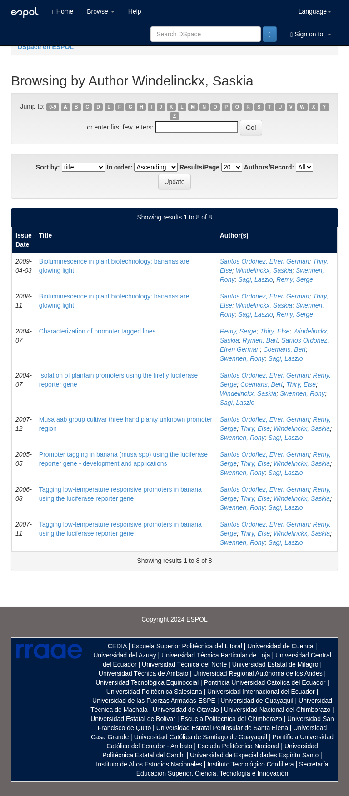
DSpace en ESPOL (46, 46)
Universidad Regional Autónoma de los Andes (258, 673)
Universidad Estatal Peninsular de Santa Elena (222, 727)
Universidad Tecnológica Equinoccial (147, 682)
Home (62, 11)
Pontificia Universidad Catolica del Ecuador (265, 682)
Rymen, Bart (260, 340)
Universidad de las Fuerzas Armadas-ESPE (153, 700)
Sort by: (48, 167)
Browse (101, 11)
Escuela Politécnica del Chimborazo (231, 718)
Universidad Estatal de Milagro (275, 664)
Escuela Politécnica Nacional (238, 746)
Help (134, 11)
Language (315, 11)
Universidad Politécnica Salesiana (154, 691)
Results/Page (199, 167)
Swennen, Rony (242, 358)
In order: (120, 167)
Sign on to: (310, 34)
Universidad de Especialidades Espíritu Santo (254, 755)
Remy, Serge (294, 279)
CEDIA (117, 646)
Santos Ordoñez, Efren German (264, 261)
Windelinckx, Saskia (264, 270)
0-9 (52, 106)
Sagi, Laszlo (255, 279)
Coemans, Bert (284, 349)
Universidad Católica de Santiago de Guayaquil (200, 737)
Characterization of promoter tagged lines (97, 331)
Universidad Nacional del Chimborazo (277, 709)
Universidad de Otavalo (186, 709)
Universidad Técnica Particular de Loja (215, 655)
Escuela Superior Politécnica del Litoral (187, 646)
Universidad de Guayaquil (256, 700)
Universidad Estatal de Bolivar (132, 718)
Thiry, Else (274, 331)
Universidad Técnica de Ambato (143, 673)
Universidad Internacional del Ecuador (261, 691)
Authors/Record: (269, 167)
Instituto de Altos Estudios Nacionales (149, 764)
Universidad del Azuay (124, 655)
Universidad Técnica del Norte (184, 664)
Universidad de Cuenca (280, 646)
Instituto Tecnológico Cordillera (250, 764)
